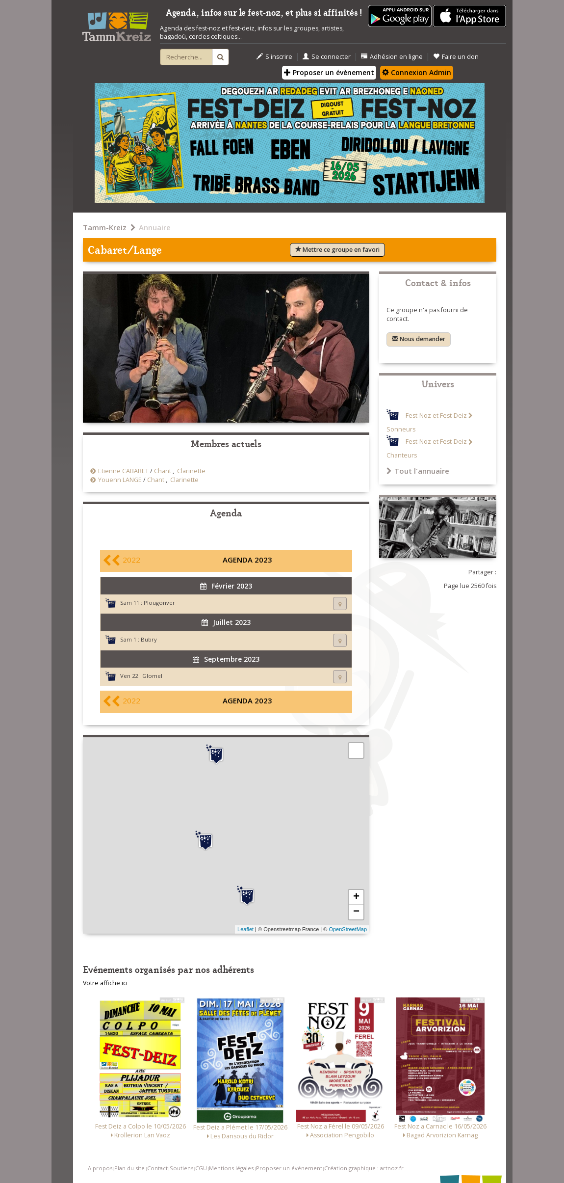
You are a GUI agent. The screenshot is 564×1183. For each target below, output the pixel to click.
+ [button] (356, 897)
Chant (162, 471)
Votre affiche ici (105, 983)
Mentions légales (231, 1168)
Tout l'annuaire (417, 471)
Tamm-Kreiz (105, 227)
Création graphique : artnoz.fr (364, 1168)
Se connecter (327, 57)
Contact (157, 1168)
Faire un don (456, 57)
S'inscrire (274, 57)
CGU (201, 1168)
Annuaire (155, 227)
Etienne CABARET (123, 471)
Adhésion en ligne (392, 57)
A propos (100, 1168)
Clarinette (191, 471)
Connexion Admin (416, 72)
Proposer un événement (289, 1168)
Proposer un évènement (329, 72)
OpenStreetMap (348, 929)
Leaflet (245, 929)
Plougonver (159, 602)
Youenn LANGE (120, 480)
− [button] (356, 912)
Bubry (149, 639)
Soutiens (181, 1168)
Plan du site (129, 1168)
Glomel (152, 675)
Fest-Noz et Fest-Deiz (436, 415)
